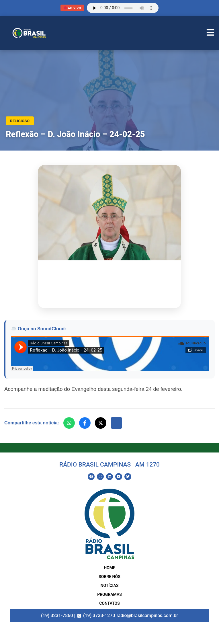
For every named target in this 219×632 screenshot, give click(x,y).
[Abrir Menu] (210, 33)
